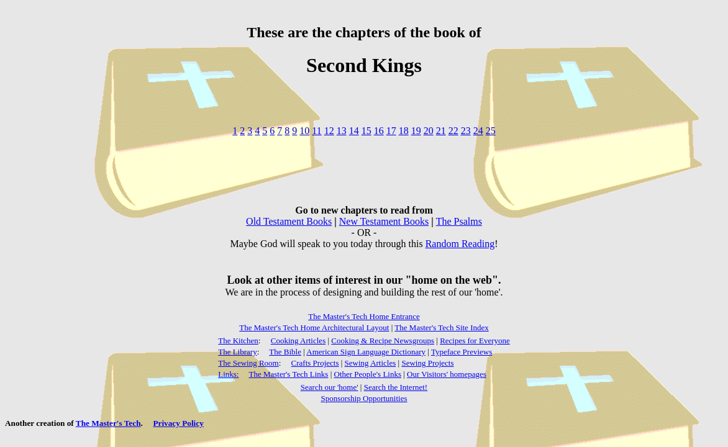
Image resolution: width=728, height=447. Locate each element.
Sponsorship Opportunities (364, 398)
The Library (237, 351)
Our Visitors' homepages (446, 374)
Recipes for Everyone (475, 340)
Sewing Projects (427, 363)
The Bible (285, 351)
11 (316, 130)
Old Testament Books (289, 221)
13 (342, 130)
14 (354, 130)
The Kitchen (238, 340)
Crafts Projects (315, 363)
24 (478, 130)
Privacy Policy (178, 423)
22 (453, 130)
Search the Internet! (396, 387)
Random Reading (460, 243)
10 (304, 130)
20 (429, 130)
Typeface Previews (461, 351)
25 (491, 130)
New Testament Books (384, 221)
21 (441, 130)
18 (404, 130)
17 (391, 130)
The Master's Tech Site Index (441, 327)
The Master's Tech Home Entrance (364, 316)
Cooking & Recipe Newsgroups (382, 340)
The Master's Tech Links (288, 374)
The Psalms (459, 221)
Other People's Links (368, 374)
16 (379, 130)
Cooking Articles (298, 340)
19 (416, 130)
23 (466, 130)
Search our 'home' (329, 387)
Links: (228, 374)
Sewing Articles (370, 363)
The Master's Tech (108, 423)
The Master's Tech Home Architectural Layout (314, 327)
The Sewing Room (248, 363)
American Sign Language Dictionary (365, 351)
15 (366, 130)
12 (329, 130)
